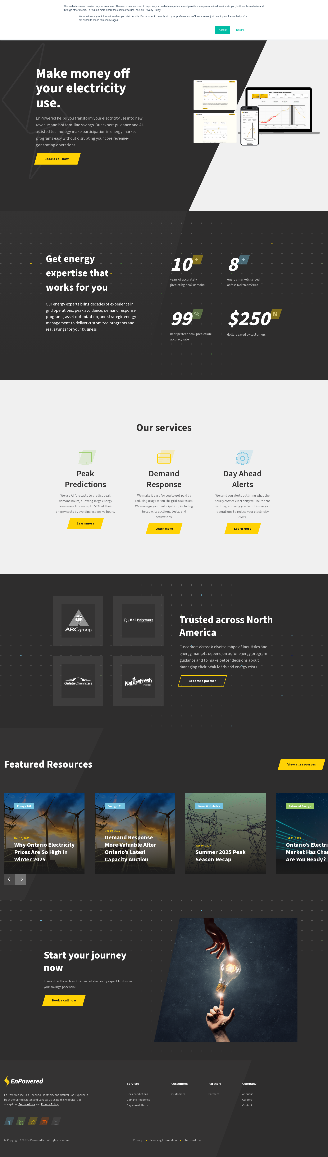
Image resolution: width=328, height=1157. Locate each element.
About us (247, 1094)
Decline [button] (240, 29)
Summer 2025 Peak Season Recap (220, 856)
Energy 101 (24, 806)
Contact (247, 1105)
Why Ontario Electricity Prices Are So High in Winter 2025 (44, 852)
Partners (214, 1094)
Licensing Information (163, 1140)
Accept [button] (223, 29)
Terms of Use (26, 1104)
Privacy (137, 1140)
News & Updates (209, 806)
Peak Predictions (85, 479)
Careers (247, 1100)
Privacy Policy (50, 1104)
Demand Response (164, 479)
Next (20, 879)
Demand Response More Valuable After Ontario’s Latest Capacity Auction (130, 848)
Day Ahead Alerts (242, 479)
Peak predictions (137, 1094)
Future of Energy (300, 806)
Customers (178, 1094)
